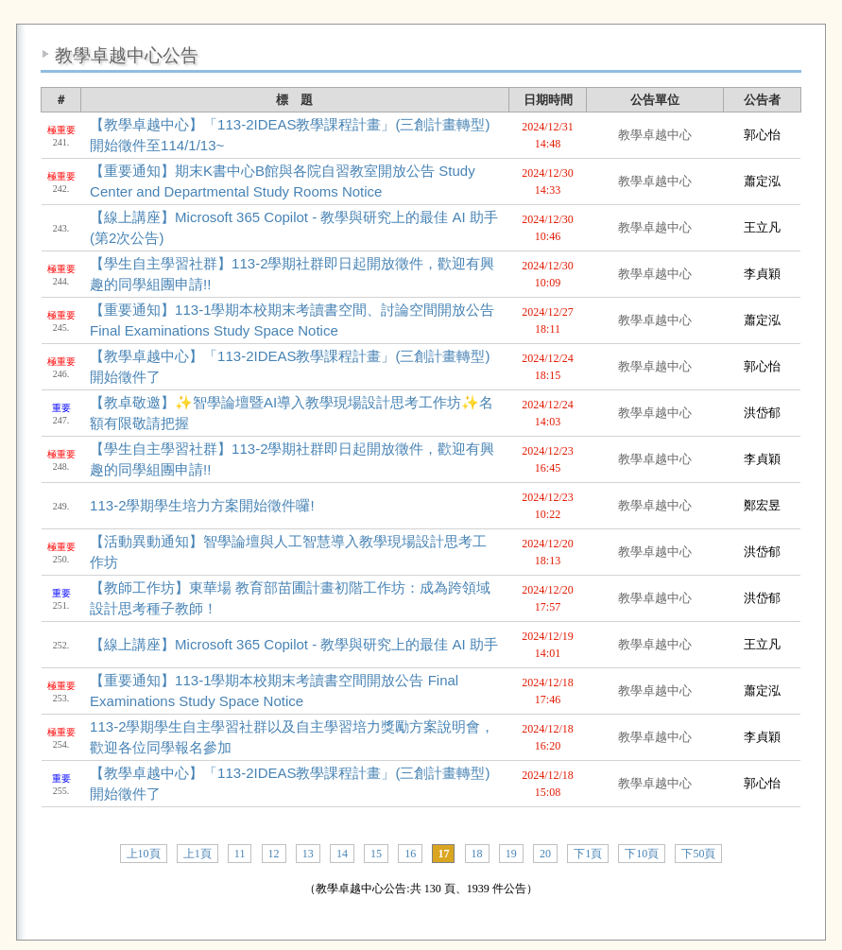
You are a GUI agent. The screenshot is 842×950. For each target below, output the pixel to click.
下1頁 (588, 853)
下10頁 (642, 853)
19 (511, 853)
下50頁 (698, 853)
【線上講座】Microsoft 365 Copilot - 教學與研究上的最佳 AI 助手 (294, 644)
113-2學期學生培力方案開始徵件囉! (202, 505)
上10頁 (144, 853)
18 (477, 853)
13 (308, 853)
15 (376, 853)
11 (240, 853)
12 (274, 853)
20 (545, 853)
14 (342, 853)
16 (410, 853)
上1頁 (197, 853)
